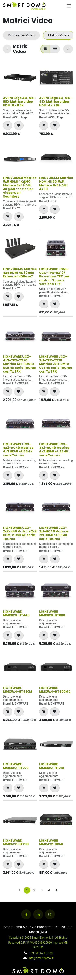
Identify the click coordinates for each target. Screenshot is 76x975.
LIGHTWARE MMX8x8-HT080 (52, 613)
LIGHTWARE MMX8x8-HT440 (16, 613)
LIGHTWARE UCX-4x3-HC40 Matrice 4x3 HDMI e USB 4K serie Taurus (18, 449)
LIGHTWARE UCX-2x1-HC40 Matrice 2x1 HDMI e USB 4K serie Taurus (53, 533)
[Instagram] (50, 914)
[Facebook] (26, 914)
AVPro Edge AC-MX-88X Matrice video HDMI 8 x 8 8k (19, 101)
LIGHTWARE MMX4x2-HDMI (51, 843)
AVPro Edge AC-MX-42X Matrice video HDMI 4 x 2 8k (55, 101)
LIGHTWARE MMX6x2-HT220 (15, 766)
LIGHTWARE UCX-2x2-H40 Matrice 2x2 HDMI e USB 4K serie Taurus (19, 533)
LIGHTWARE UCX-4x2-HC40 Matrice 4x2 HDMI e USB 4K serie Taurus (54, 449)
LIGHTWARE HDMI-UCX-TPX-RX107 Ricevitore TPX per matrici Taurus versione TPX (54, 276)
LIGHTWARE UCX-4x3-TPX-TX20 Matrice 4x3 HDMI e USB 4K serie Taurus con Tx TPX (19, 364)
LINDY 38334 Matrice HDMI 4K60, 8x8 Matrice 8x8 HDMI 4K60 (56, 183)
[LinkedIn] (38, 914)
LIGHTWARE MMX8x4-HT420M (17, 690)
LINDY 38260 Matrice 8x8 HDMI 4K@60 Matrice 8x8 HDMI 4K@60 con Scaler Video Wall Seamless (19, 187)
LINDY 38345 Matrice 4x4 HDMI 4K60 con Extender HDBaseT (20, 273)
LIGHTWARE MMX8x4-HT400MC (55, 690)
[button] (7, 125)
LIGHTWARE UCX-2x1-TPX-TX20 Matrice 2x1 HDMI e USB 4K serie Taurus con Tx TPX (55, 364)
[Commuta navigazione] (69, 6)
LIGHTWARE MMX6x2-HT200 (16, 843)
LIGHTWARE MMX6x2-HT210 (51, 766)
